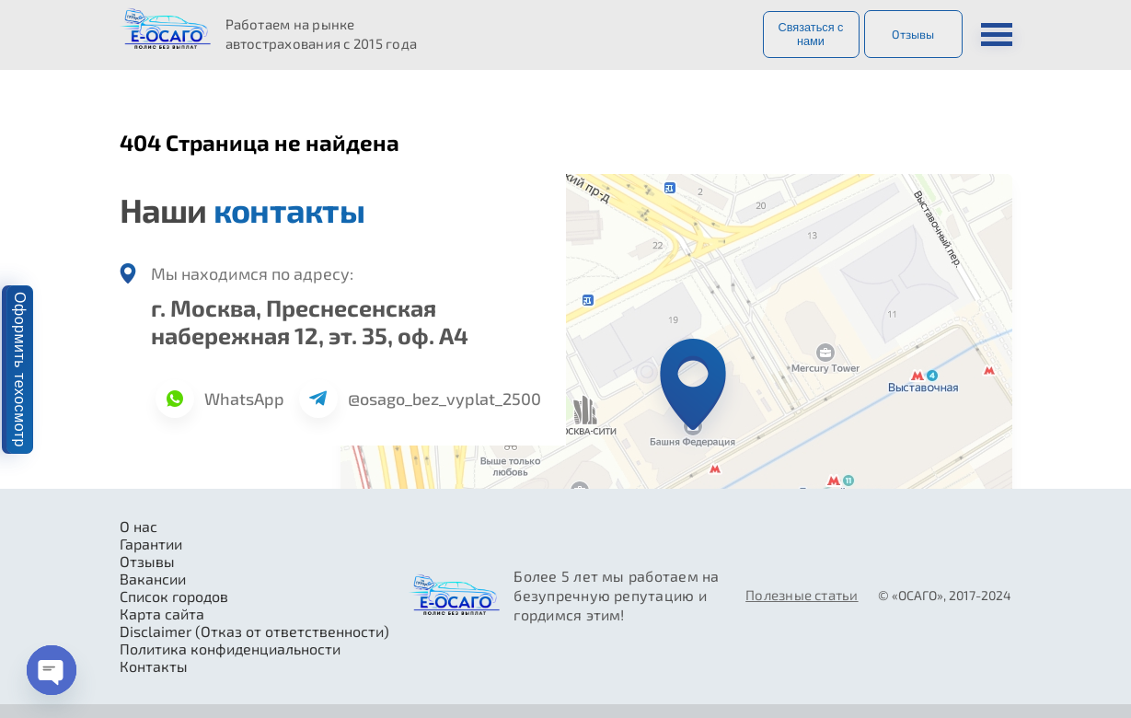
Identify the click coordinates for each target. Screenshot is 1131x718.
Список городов (174, 596)
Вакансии (153, 578)
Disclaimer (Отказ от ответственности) (254, 631)
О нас (138, 526)
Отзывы (913, 34)
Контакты (154, 666)
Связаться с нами (811, 34)
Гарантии (151, 543)
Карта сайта (162, 613)
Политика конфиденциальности (230, 648)
